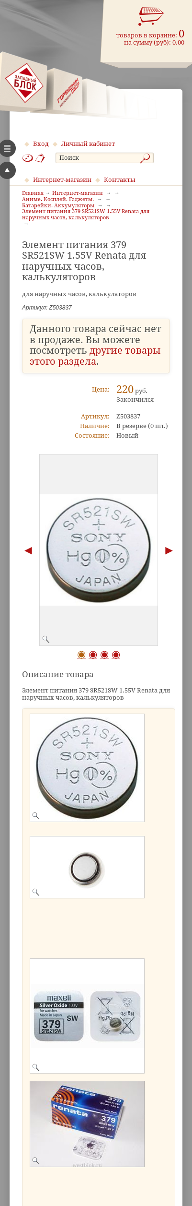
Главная (33, 193)
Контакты (120, 179)
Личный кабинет (88, 143)
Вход (41, 143)
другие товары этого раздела (95, 356)
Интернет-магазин (62, 179)
